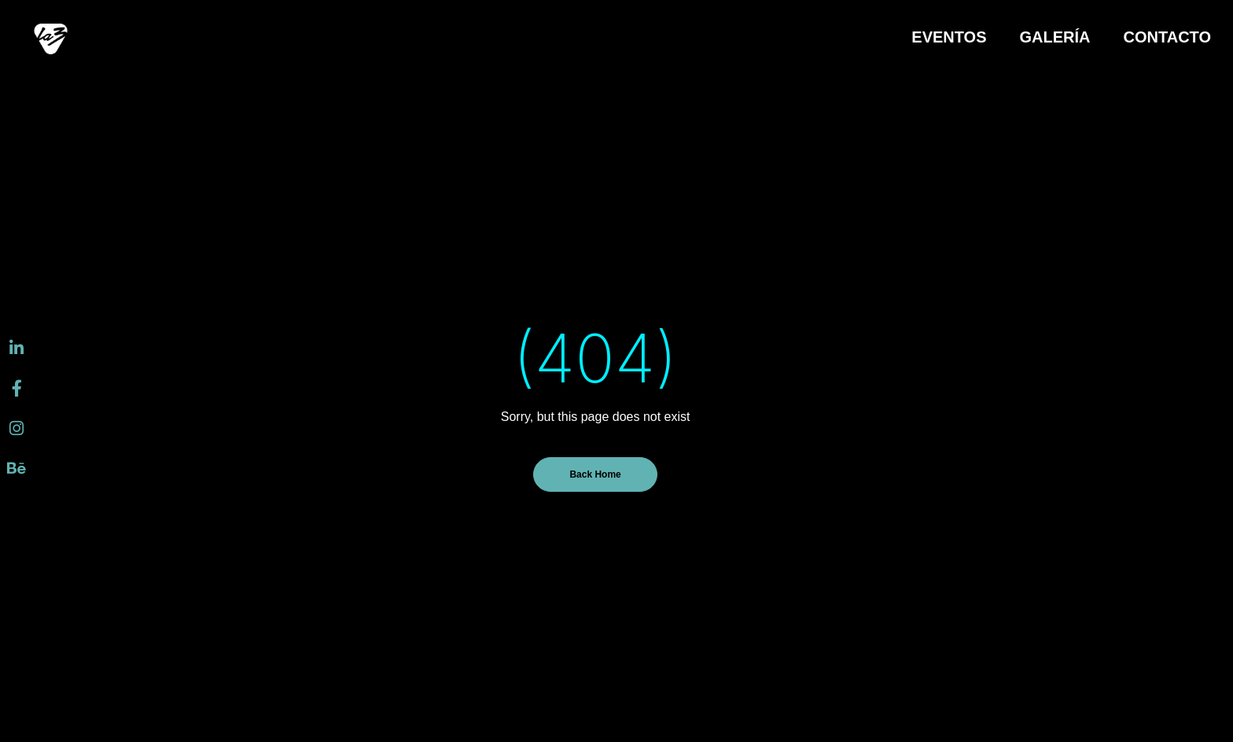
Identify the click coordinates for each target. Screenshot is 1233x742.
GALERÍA (1055, 37)
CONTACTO (1167, 37)
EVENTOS (948, 37)
